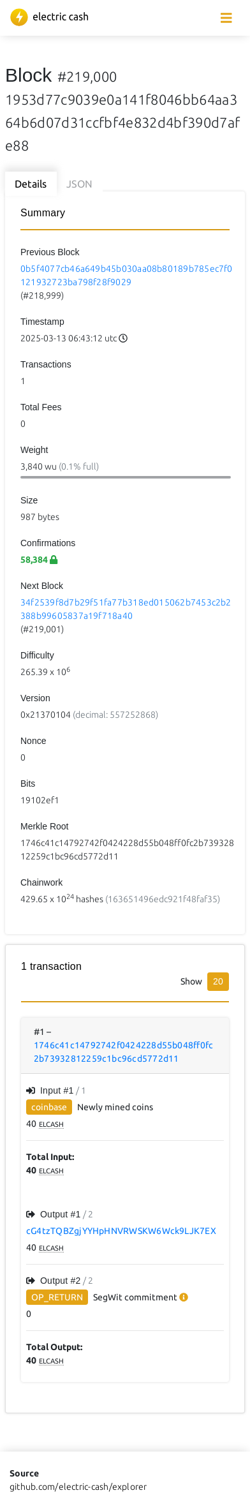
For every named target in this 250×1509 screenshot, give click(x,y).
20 (218, 981)
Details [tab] (31, 184)
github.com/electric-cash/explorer (78, 1487)
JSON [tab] (79, 184)
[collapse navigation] (226, 18)
